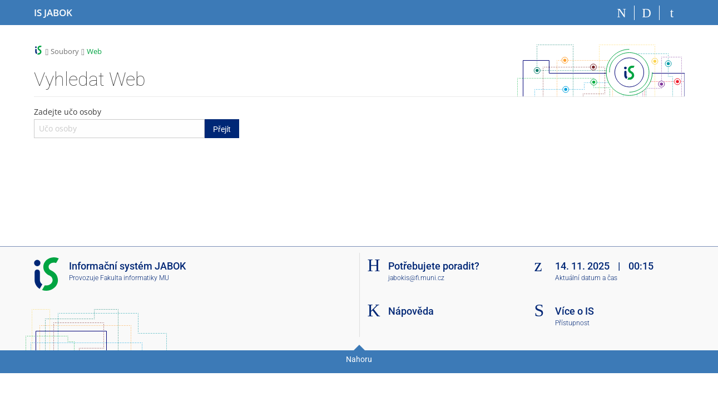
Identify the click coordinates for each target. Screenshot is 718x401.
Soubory (65, 51)
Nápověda (411, 311)
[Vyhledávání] (647, 13)
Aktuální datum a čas (586, 278)
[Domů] (622, 13)
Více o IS (574, 311)
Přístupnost (572, 323)
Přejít (222, 129)
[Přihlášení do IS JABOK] (672, 13)
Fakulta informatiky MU (134, 278)
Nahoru (359, 359)
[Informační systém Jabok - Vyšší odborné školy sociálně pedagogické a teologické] (53, 13)
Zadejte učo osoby (137, 122)
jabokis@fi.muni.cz (416, 278)
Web (94, 51)
